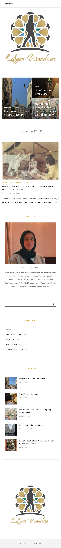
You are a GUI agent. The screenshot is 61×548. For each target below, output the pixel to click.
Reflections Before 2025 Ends (31, 425)
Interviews (7, 182)
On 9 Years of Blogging (28, 394)
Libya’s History (22, 182)
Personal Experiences (14, 349)
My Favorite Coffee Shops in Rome (33, 378)
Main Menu (8, 4)
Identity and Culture (13, 334)
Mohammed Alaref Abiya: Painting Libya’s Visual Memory (36, 410)
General (8, 329)
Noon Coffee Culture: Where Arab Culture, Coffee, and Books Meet (37, 442)
